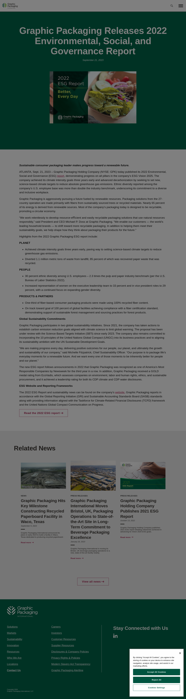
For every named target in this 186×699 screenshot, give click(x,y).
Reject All (156, 680)
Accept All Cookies (156, 672)
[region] (156, 673)
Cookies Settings (156, 688)
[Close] (180, 653)
